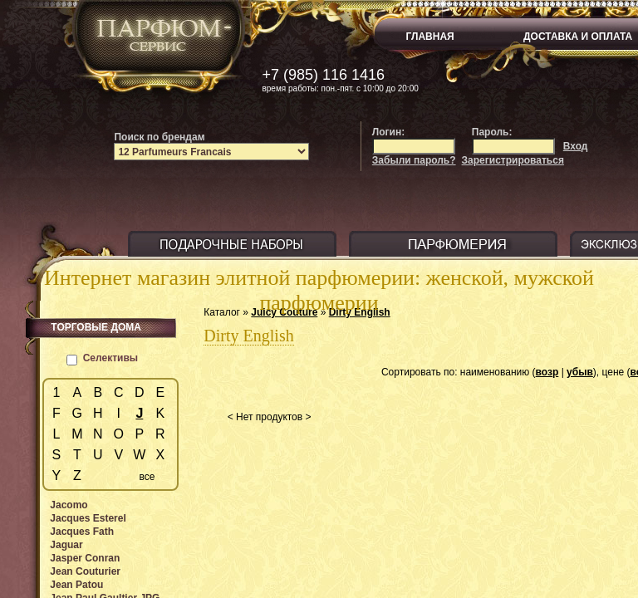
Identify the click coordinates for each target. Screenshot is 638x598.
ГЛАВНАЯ (430, 36)
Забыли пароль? (414, 160)
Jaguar (66, 545)
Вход (575, 146)
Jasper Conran (85, 558)
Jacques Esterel (87, 518)
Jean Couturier (85, 571)
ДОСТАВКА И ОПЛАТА (577, 36)
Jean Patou (76, 585)
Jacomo (68, 505)
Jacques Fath (82, 531)
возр (547, 372)
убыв (580, 372)
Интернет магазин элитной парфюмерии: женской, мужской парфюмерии (319, 290)
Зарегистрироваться (513, 160)
